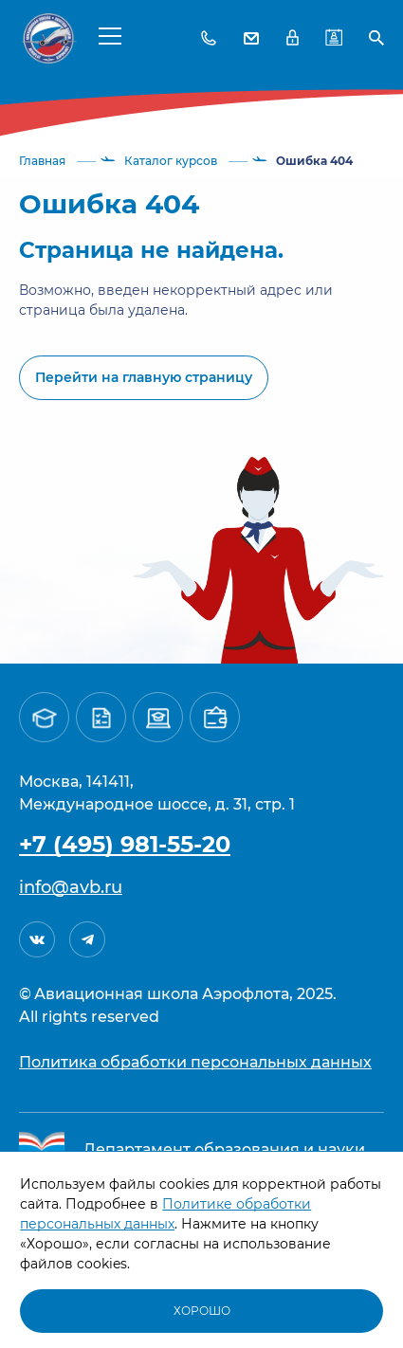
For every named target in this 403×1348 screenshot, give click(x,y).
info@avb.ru (70, 887)
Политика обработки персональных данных (195, 1062)
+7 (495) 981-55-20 (124, 844)
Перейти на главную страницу (143, 377)
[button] (110, 35)
